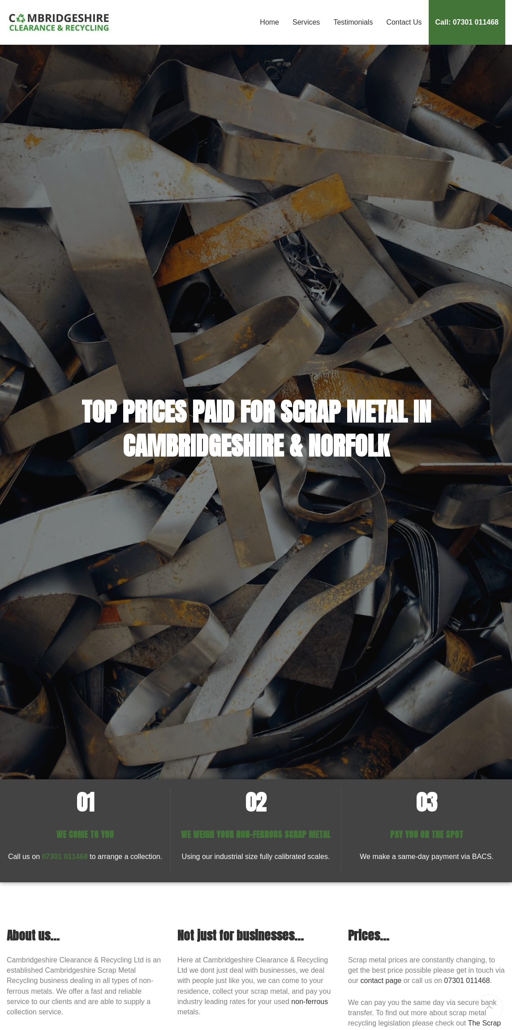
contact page (381, 980)
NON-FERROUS (259, 834)
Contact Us (404, 22)
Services (306, 22)
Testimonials (353, 22)
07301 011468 (64, 856)
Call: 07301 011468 (467, 22)
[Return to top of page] (489, 1007)
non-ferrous (309, 1001)
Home (269, 22)
